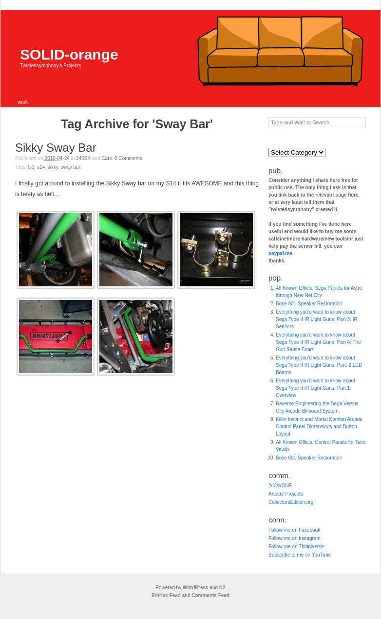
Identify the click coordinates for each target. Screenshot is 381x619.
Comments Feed (210, 595)
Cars (106, 158)
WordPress (196, 587)
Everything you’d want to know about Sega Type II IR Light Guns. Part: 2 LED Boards (319, 365)
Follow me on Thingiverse (296, 546)
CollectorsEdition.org (290, 502)
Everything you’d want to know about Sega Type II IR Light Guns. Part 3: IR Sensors (317, 319)
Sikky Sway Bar (55, 147)
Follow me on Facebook (294, 530)
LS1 (31, 167)
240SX (83, 158)
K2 (222, 587)
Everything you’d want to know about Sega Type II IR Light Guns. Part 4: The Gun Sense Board (318, 342)
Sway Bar (70, 167)
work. (23, 102)
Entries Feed (166, 595)
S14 (41, 167)
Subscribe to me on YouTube (299, 555)
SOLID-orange (69, 54)
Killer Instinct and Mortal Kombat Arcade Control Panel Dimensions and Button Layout (319, 427)
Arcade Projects (285, 494)
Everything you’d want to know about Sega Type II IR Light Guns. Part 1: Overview (315, 388)
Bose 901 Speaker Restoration (309, 303)
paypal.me (280, 253)
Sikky (53, 167)
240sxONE (280, 485)
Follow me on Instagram (294, 538)
